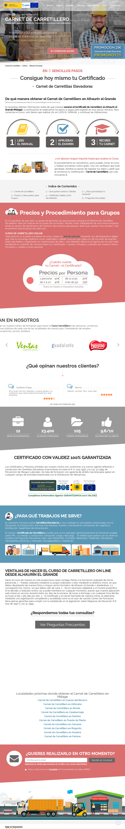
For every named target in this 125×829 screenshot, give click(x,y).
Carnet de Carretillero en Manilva (62, 716)
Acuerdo (53, 770)
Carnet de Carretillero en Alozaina (62, 733)
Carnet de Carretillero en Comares (62, 725)
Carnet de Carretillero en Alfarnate (62, 704)
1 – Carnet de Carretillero (22, 191)
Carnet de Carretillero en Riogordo (62, 729)
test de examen (72, 236)
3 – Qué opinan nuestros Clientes (61, 191)
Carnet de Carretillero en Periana (62, 737)
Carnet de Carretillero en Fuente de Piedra (62, 720)
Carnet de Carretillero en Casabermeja (62, 712)
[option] (27, 347)
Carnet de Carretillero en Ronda (62, 708)
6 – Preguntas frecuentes (93, 198)
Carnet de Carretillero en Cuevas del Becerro (62, 700)
